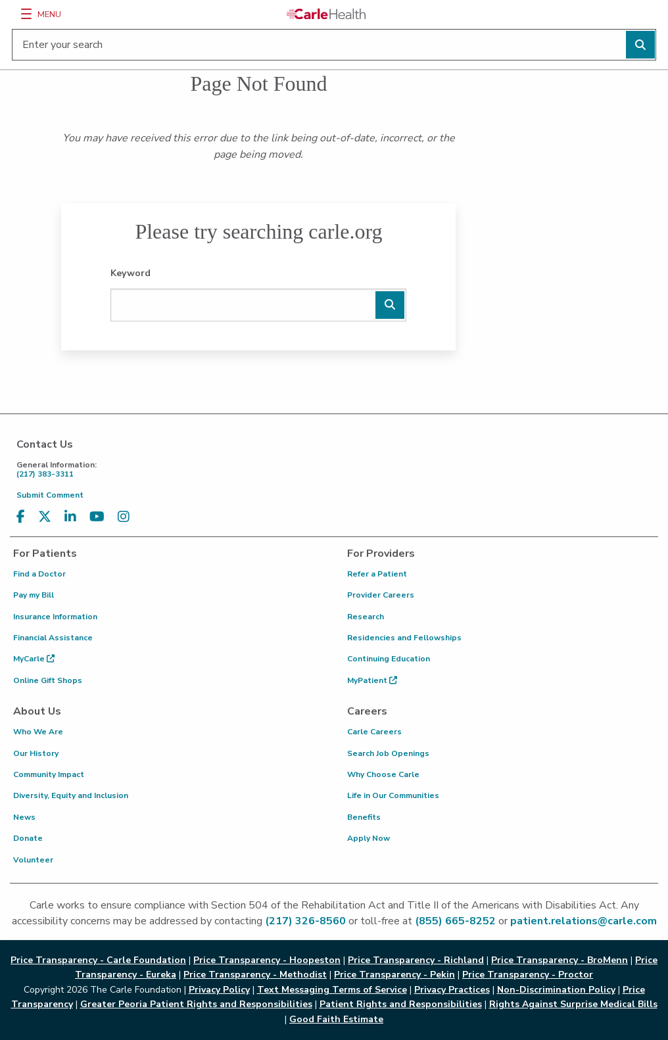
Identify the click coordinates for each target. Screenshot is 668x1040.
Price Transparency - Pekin (394, 974)
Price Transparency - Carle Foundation (98, 960)
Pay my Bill (33, 595)
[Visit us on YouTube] (97, 517)
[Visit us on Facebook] (20, 517)
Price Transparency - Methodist (255, 974)
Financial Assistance (53, 637)
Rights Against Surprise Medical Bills (573, 1004)
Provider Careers (380, 595)
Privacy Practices (452, 989)
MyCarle (34, 658)
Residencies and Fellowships (404, 637)
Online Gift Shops (47, 680)
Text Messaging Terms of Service (332, 989)
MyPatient (372, 680)
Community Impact (48, 774)
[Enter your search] (334, 44)
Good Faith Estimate (336, 1019)
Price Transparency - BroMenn (559, 960)
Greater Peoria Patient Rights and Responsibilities (196, 1004)
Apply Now (368, 838)
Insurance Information (55, 616)
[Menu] (26, 14)
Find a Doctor (39, 574)
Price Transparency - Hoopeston (267, 960)
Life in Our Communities (393, 795)
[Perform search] (640, 45)
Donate (28, 838)
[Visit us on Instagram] (124, 517)
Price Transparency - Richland (416, 960)
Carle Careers (374, 731)
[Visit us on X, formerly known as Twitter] (44, 517)
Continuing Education (388, 658)
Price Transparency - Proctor (527, 974)
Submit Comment (50, 495)
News (24, 817)
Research (365, 616)
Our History (36, 753)
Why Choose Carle (383, 774)
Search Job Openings (388, 753)
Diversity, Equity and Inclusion (70, 795)
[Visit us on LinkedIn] (70, 517)
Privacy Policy (219, 989)
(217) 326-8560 (305, 921)
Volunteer (33, 860)
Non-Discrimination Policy (556, 989)
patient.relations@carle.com (583, 921)
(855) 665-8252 (455, 921)
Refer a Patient (377, 574)
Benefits (364, 817)
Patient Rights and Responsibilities (401, 1004)
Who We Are (38, 731)
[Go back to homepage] (326, 14)
